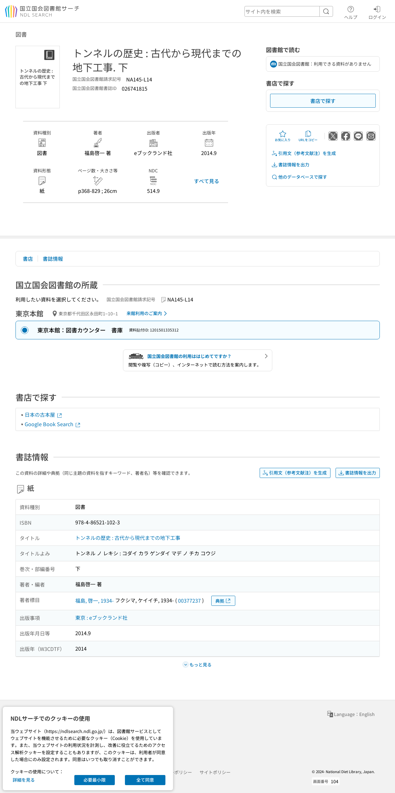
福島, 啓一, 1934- (94, 600)
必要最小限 (94, 780)
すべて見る (206, 181)
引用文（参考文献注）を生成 (303, 153)
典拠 (223, 601)
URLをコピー (308, 136)
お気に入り (283, 136)
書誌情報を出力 (290, 164)
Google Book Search (53, 424)
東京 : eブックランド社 (101, 617)
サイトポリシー (215, 772)
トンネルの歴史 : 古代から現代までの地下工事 (127, 537)
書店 (28, 258)
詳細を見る (24, 780)
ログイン (377, 11)
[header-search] (288, 11)
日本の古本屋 (44, 414)
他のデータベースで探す (299, 177)
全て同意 (145, 780)
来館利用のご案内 (148, 313)
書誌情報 (53, 258)
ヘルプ (350, 11)
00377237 (189, 600)
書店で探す (323, 100)
